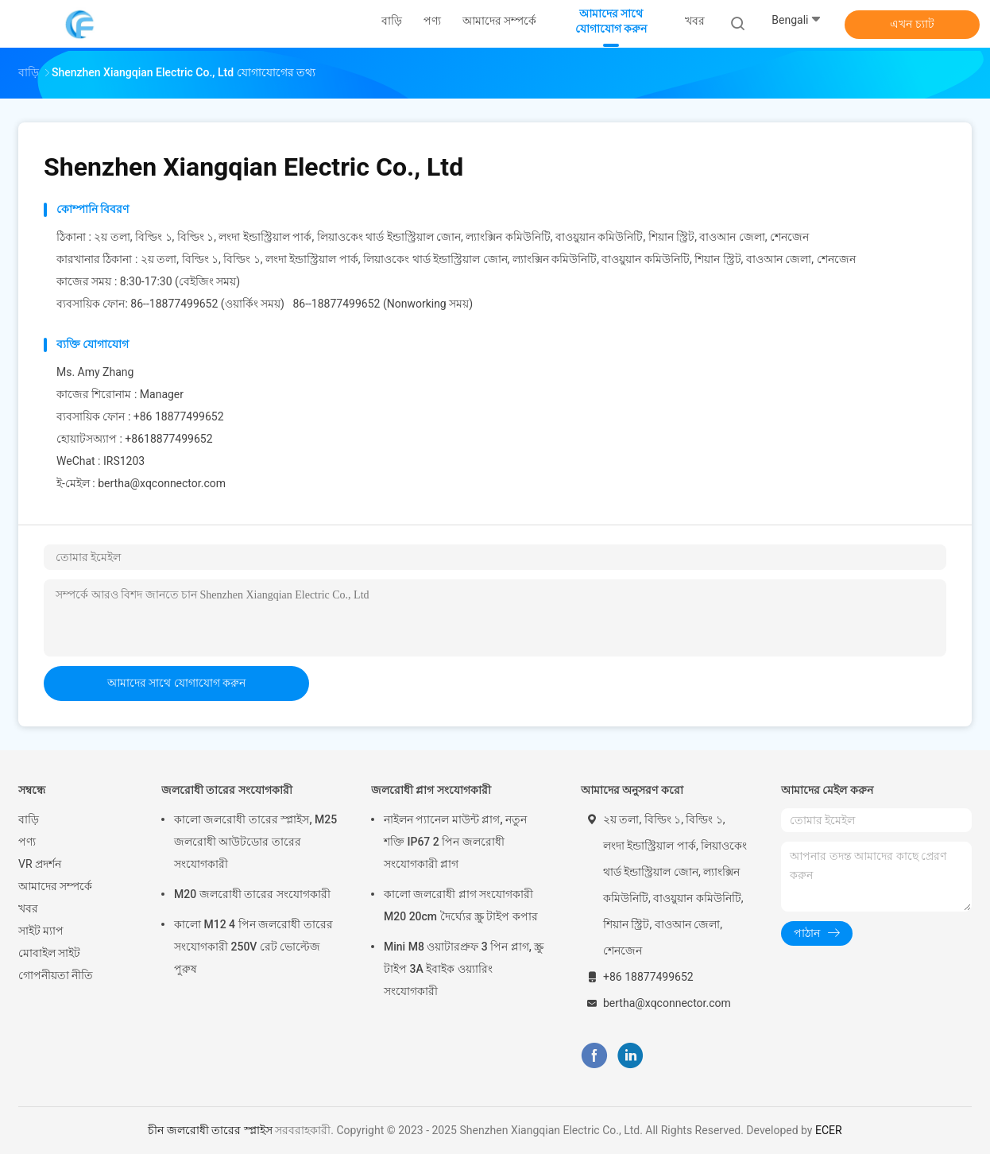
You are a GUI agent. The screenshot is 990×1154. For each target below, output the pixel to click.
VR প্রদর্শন (39, 864)
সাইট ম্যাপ (41, 930)
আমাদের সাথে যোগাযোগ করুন (176, 682)
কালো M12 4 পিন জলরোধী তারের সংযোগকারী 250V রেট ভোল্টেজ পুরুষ (253, 946)
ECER (828, 1130)
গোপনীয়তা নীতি (55, 975)
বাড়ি (28, 819)
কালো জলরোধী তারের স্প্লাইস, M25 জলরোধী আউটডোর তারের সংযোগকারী (255, 841)
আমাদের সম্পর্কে (55, 886)
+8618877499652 (168, 438)
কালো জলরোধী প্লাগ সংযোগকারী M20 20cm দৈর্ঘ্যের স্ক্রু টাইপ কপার (461, 905)
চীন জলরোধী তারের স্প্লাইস (210, 1130)
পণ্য (27, 841)
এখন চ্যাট (912, 23)
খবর (28, 908)
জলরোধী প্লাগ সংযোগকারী (431, 790)
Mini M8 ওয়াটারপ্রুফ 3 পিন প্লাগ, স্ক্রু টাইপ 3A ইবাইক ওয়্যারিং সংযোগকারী (463, 968)
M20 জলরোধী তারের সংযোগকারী (252, 894)
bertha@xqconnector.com (162, 483)
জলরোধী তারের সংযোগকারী (226, 790)
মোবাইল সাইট (49, 953)
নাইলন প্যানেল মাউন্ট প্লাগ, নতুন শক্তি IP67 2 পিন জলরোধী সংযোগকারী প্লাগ (455, 841)
